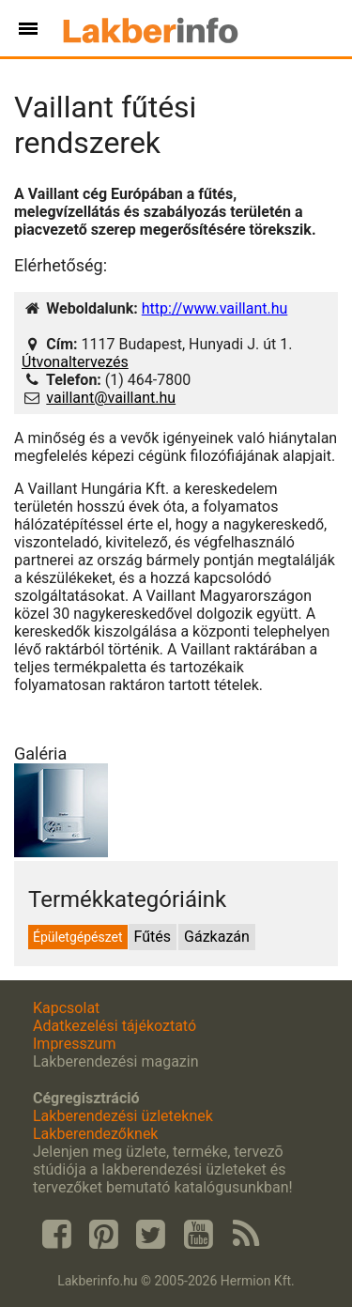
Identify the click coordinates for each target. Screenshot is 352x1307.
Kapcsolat (66, 1008)
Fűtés (152, 937)
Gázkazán (217, 937)
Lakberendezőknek (95, 1134)
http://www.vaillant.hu (215, 308)
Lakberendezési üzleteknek (123, 1116)
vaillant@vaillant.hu (111, 398)
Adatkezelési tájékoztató (114, 1026)
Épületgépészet (78, 937)
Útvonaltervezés (75, 362)
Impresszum (74, 1044)
